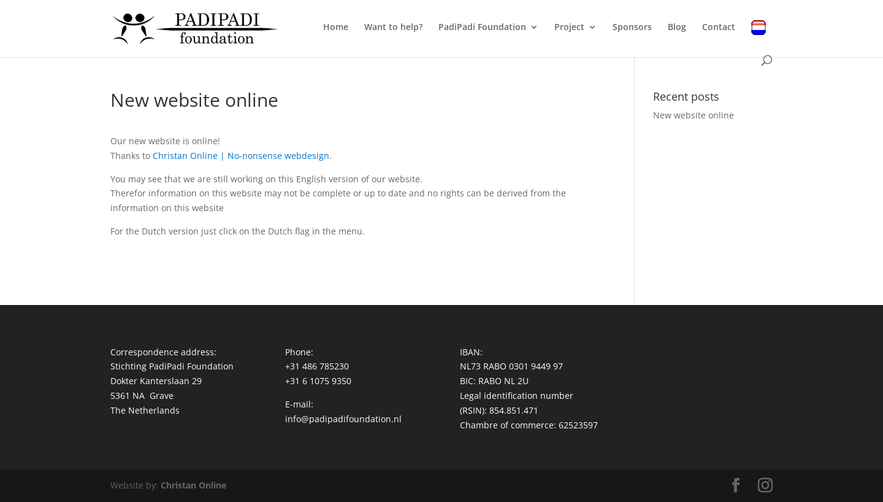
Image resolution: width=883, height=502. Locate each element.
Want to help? (393, 28)
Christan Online (193, 485)
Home (335, 28)
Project (569, 28)
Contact (718, 28)
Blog (677, 28)
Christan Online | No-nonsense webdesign (241, 155)
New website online (693, 115)
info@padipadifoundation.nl (343, 419)
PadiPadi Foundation (482, 28)
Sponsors (632, 28)
